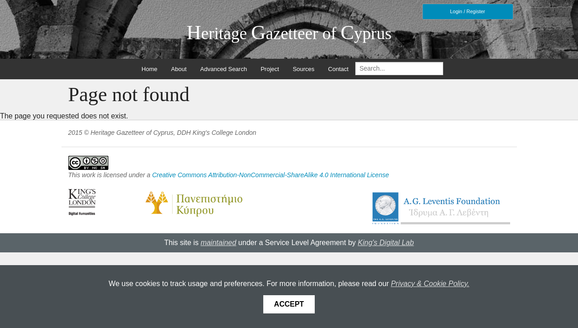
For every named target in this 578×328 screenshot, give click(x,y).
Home (150, 69)
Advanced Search (223, 69)
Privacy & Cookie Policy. (430, 283)
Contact (338, 69)
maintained (218, 242)
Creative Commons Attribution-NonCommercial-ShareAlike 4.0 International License (270, 175)
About (179, 69)
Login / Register (467, 11)
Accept (289, 304)
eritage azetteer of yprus (288, 33)
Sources (304, 69)
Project (270, 69)
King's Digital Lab (386, 242)
